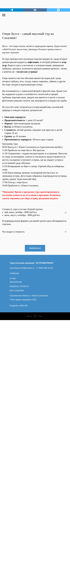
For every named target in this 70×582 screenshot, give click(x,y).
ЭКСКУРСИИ (16, 544)
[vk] (35, 10)
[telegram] (11, 10)
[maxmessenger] (58, 10)
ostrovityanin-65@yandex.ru (22, 530)
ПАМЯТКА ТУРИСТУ (19, 548)
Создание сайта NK (19, 567)
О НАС (13, 540)
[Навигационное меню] (3, 15)
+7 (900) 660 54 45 (44, 530)
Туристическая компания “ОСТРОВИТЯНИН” (32, 525)
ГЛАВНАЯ (14, 535)
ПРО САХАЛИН (17, 552)
